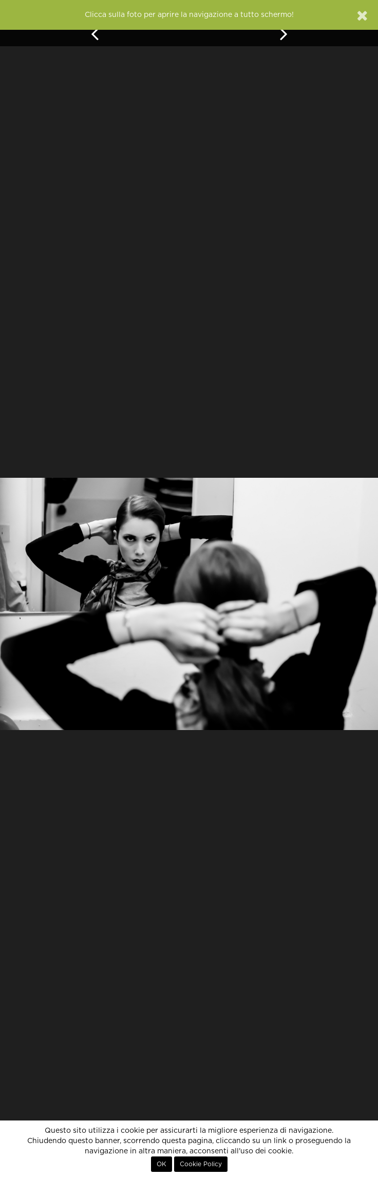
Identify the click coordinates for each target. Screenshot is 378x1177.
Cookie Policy (201, 1164)
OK (161, 1164)
